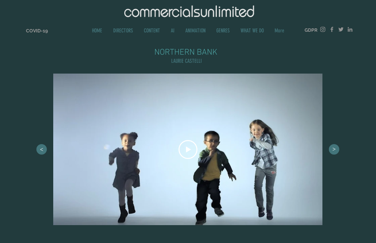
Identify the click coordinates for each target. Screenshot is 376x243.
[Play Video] (188, 149)
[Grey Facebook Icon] (331, 29)
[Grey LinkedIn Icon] (350, 29)
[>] (41, 149)
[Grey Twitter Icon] (341, 29)
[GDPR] (311, 30)
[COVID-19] (37, 31)
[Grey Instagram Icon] (322, 29)
